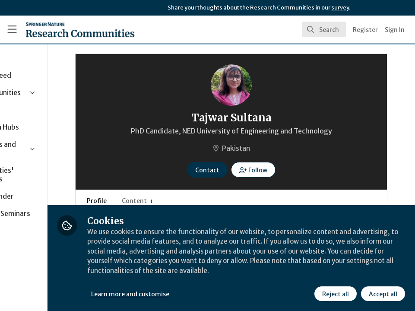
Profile (146, 201)
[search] (324, 29)
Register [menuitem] (365, 30)
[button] (285, 170)
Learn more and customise (194, 293)
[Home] (80, 29)
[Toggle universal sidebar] (12, 29)
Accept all (382, 293)
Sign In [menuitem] (395, 30)
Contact (239, 170)
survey (340, 7)
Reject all (334, 293)
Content (186, 201)
